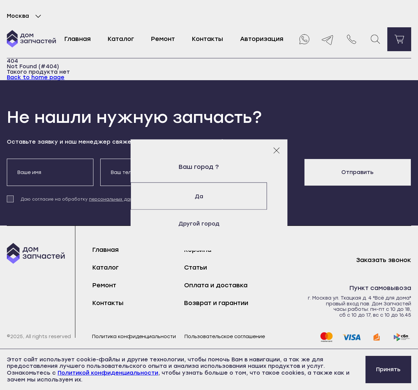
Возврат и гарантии (216, 303)
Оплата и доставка (216, 285)
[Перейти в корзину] (399, 39)
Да (209, 196)
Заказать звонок (383, 260)
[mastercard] (326, 337)
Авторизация (261, 39)
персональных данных (115, 199)
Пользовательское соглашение (224, 337)
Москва (25, 16)
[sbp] (402, 337)
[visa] (351, 337)
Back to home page (35, 77)
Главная (77, 39)
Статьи (195, 267)
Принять (388, 369)
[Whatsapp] (304, 39)
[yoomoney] (377, 337)
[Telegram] (328, 39)
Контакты (207, 39)
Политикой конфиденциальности (108, 373)
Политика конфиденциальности (134, 337)
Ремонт (163, 39)
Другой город (209, 223)
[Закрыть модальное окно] (276, 150)
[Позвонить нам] (351, 39)
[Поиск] (375, 39)
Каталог (121, 39)
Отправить (357, 172)
